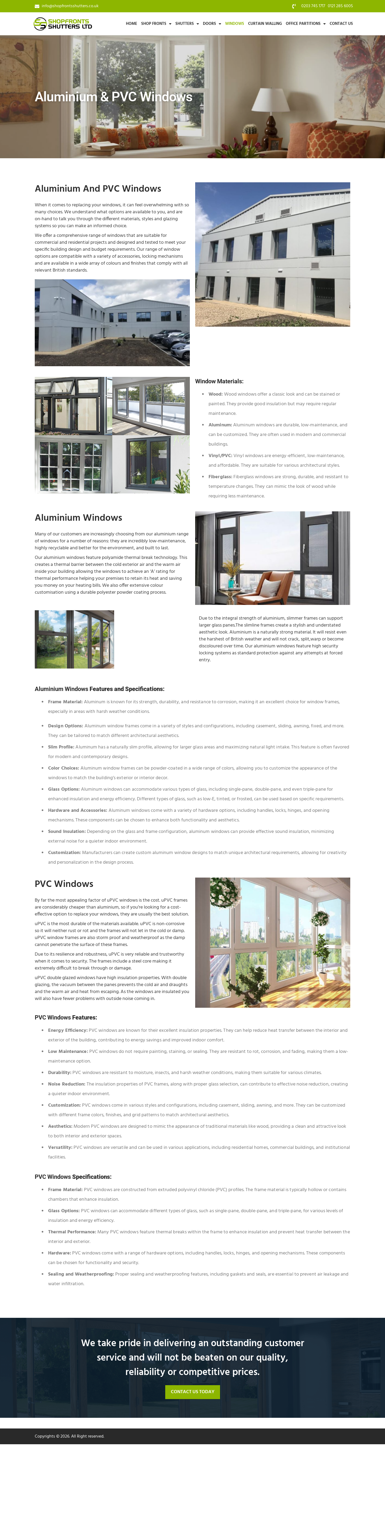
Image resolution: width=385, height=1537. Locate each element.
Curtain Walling (265, 24)
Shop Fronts (156, 24)
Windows (234, 24)
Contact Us (341, 24)
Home (131, 24)
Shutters (187, 24)
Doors (212, 24)
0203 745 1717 (313, 6)
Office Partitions (306, 24)
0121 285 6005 (340, 6)
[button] (192, 1392)
